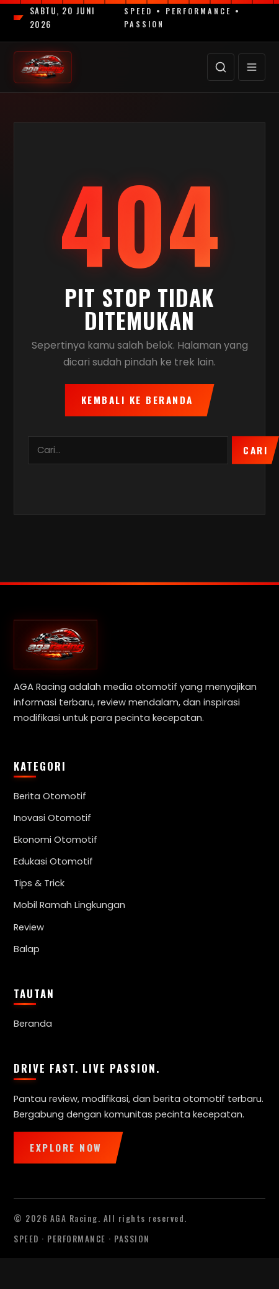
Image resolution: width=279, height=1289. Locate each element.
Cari (255, 450)
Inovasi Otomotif (52, 818)
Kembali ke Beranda (137, 399)
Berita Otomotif (50, 796)
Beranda (33, 1023)
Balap (27, 949)
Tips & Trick (39, 883)
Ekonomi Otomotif (55, 839)
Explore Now (66, 1147)
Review (29, 927)
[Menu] (251, 67)
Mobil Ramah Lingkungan (69, 905)
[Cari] (220, 67)
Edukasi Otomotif (53, 861)
